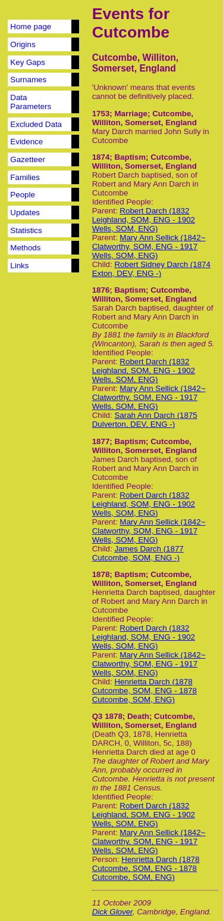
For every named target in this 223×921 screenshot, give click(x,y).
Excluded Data (36, 124)
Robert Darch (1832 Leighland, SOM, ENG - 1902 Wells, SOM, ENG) (143, 219)
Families (25, 177)
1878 (101, 574)
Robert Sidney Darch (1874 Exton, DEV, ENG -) (151, 269)
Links (19, 265)
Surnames (28, 79)
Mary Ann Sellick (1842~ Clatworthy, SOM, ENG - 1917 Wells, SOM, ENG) (149, 246)
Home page (30, 26)
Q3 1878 (107, 716)
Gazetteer (27, 159)
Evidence (26, 141)
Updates (25, 212)
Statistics (26, 230)
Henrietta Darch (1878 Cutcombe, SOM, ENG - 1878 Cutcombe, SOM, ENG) (144, 690)
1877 (101, 441)
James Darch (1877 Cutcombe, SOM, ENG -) (138, 553)
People (22, 194)
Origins (22, 44)
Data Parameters (30, 102)
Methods (25, 247)
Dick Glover (112, 911)
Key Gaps (27, 62)
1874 (101, 157)
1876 (101, 290)
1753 (101, 113)
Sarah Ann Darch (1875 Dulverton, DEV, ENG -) (144, 420)
